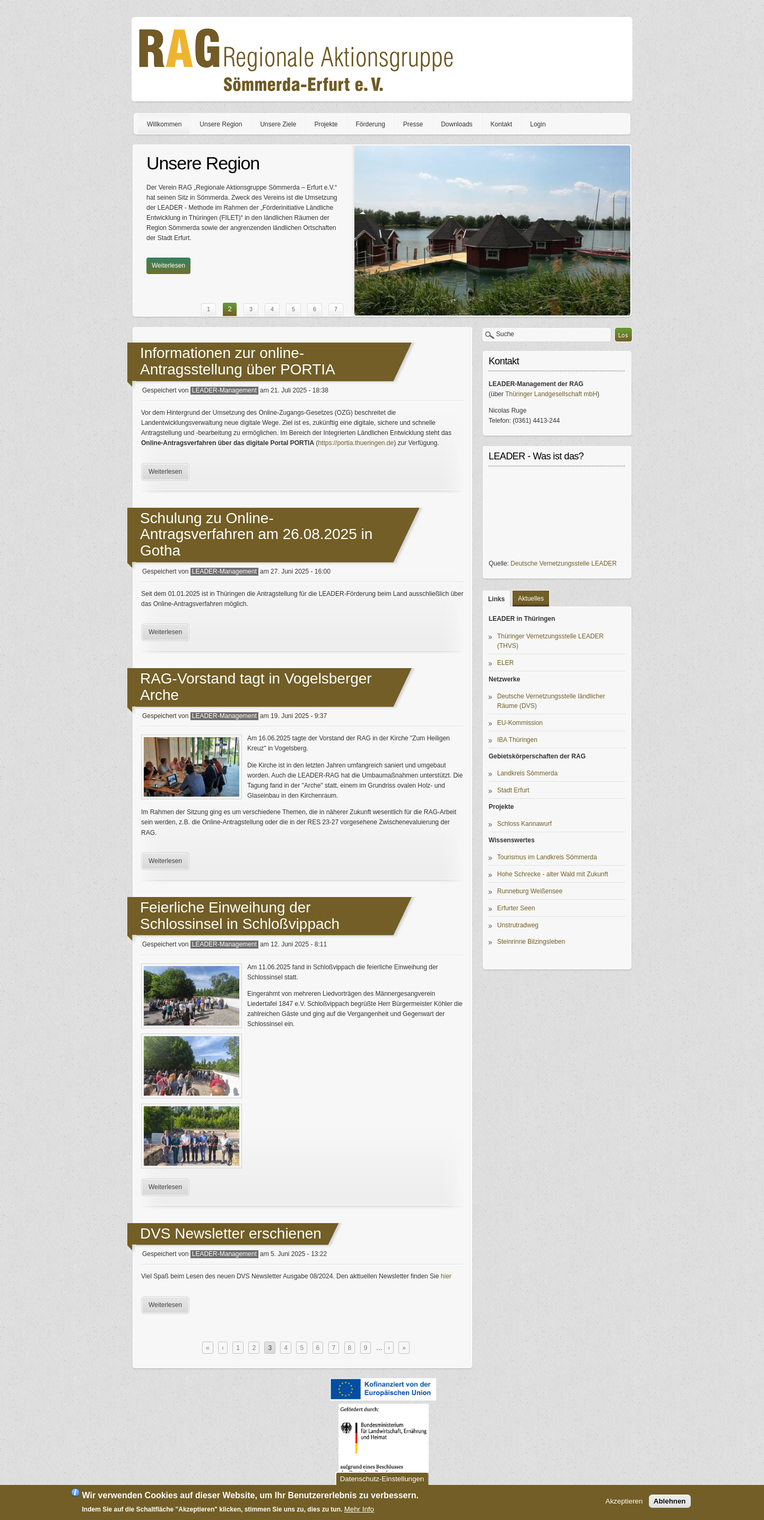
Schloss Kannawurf (524, 823)
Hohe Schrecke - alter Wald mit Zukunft (552, 874)
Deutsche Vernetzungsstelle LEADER (563, 563)
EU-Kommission (520, 723)
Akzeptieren (624, 1501)
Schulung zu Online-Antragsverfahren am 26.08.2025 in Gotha (256, 534)
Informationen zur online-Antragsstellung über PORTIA (237, 361)
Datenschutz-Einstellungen (382, 1479)
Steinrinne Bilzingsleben (531, 941)
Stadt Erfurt (513, 790)
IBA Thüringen (517, 740)
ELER (505, 663)
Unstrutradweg (518, 925)
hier (446, 1276)
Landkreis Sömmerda (527, 773)
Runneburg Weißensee (529, 891)
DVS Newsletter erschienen (231, 1233)
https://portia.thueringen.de (356, 443)
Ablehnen (670, 1501)
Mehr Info (359, 1509)
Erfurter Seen (516, 908)
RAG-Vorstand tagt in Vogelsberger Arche (256, 686)
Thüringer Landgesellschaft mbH (551, 394)
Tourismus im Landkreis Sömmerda (547, 857)
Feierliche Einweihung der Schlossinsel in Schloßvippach (240, 915)
